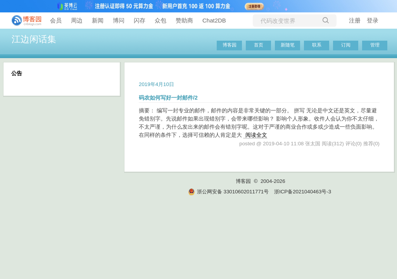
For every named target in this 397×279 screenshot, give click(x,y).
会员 (56, 20)
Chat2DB (214, 20)
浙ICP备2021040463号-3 (302, 192)
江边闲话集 (34, 39)
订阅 (345, 45)
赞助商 (184, 20)
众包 (160, 20)
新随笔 (288, 45)
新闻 (98, 20)
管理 (375, 45)
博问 (118, 20)
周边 (77, 20)
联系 (316, 45)
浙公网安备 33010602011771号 (228, 192)
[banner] (23, 20)
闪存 (139, 20)
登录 (372, 20)
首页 (258, 45)
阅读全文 (256, 135)
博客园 (229, 45)
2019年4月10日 (156, 84)
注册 (355, 20)
